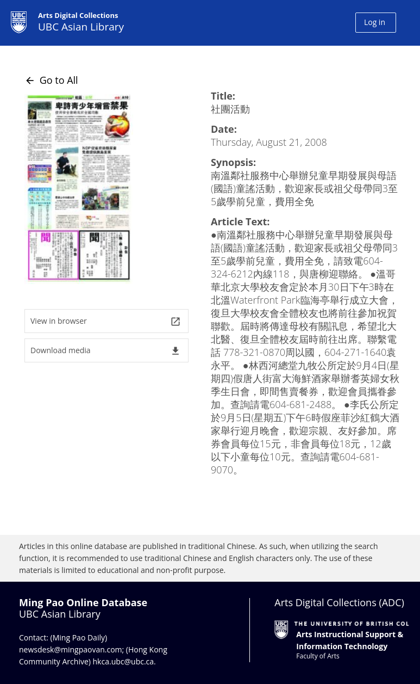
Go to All (51, 80)
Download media (105, 350)
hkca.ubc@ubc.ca (123, 661)
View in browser (105, 321)
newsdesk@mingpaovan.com (70, 649)
